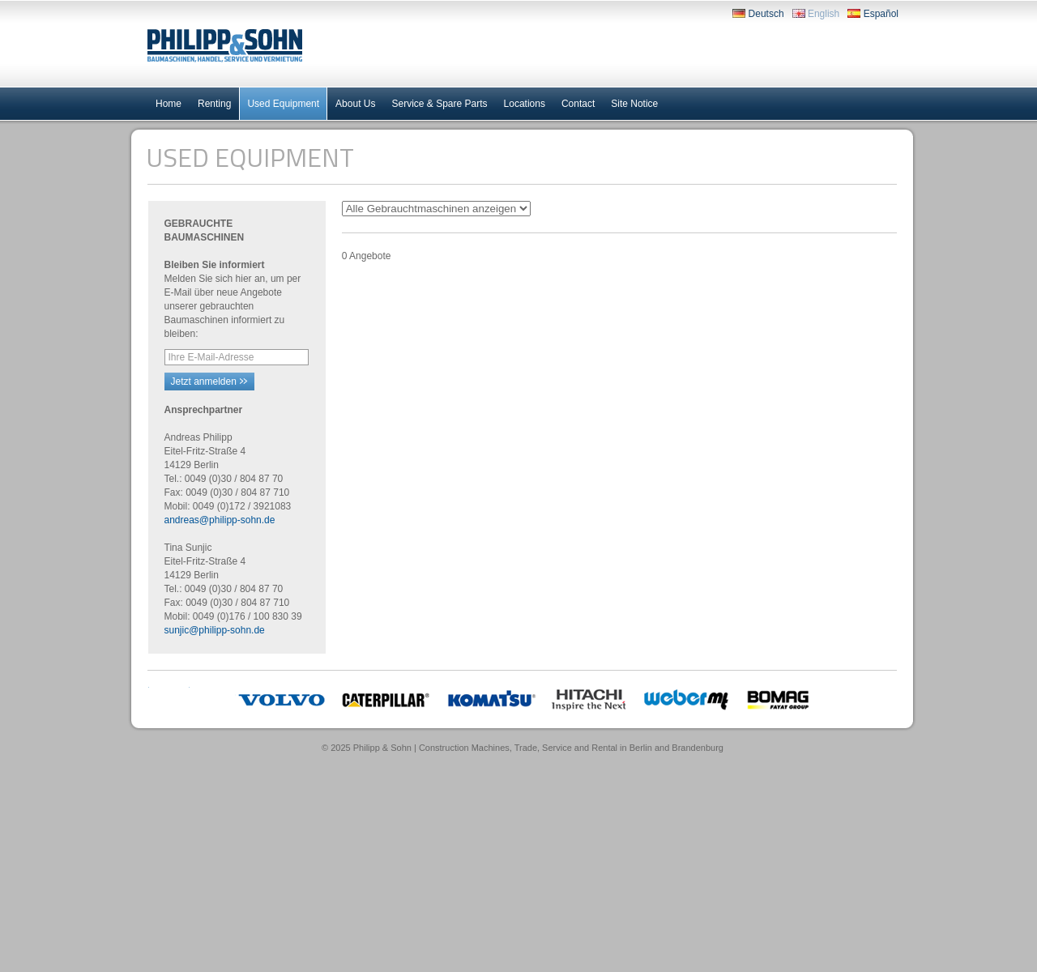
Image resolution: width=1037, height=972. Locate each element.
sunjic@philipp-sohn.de (214, 630)
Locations (524, 103)
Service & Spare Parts (439, 103)
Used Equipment (283, 103)
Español (872, 13)
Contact (578, 103)
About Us (355, 103)
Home (168, 103)
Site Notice (634, 103)
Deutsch (757, 13)
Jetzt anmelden (209, 381)
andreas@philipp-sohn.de (219, 520)
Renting (214, 103)
